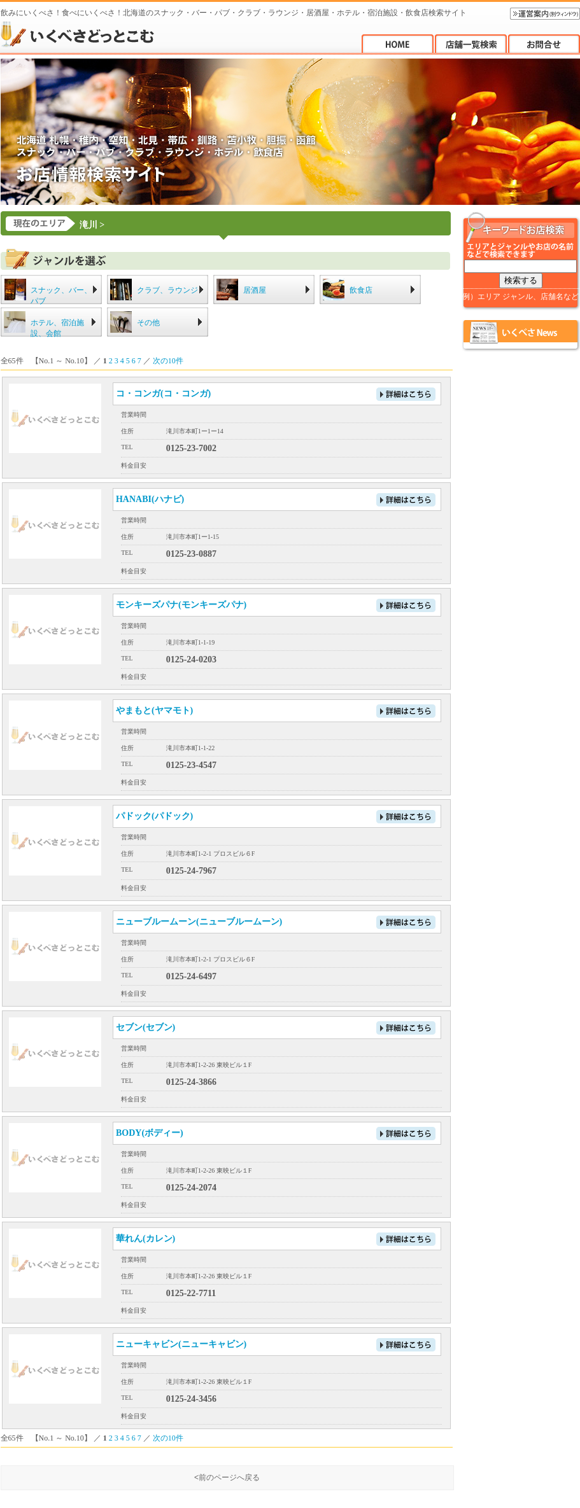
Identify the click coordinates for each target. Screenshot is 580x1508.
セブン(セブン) (145, 1027)
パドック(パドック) (154, 816)
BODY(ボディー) (149, 1133)
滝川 (88, 225)
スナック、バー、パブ (61, 295)
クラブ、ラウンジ (167, 290)
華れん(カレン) (145, 1238)
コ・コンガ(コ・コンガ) (163, 393)
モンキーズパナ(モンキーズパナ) (181, 605)
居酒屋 (254, 290)
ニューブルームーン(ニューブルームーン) (199, 921)
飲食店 (361, 290)
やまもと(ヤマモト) (154, 710)
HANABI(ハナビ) (150, 499)
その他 (148, 322)
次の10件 (168, 360)
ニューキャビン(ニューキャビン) (181, 1344)
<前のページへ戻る (227, 1477)
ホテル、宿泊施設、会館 (57, 328)
